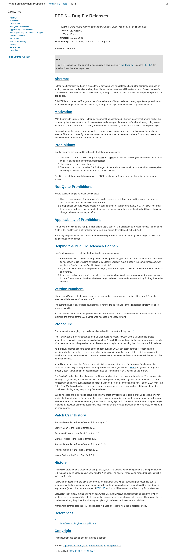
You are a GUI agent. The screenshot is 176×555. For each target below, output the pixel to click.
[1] (133, 331)
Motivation (14, 21)
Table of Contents (66, 48)
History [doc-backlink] (61, 462)
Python (51, 4)
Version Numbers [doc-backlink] (69, 289)
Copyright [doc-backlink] (63, 531)
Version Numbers (17, 35)
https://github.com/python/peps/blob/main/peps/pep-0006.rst (92, 545)
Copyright (14, 50)
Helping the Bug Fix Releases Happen (26, 33)
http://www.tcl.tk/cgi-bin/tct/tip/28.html (78, 523)
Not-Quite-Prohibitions (19, 27)
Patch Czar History (18, 41)
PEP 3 (133, 367)
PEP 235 (100, 488)
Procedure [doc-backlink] (63, 324)
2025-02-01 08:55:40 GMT (82, 551)
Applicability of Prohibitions (21, 30)
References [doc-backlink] (64, 513)
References (15, 47)
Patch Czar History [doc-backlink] (70, 415)
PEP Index (62, 4)
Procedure (14, 38)
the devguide (127, 65)
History (13, 44)
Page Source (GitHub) (19, 57)
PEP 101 (148, 65)
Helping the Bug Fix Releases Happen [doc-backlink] (86, 246)
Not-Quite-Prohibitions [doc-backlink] (73, 187)
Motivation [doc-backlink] (63, 112)
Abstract (13, 18)
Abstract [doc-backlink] (62, 79)
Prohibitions (15, 24)
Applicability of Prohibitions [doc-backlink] (78, 220)
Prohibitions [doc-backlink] (65, 145)
